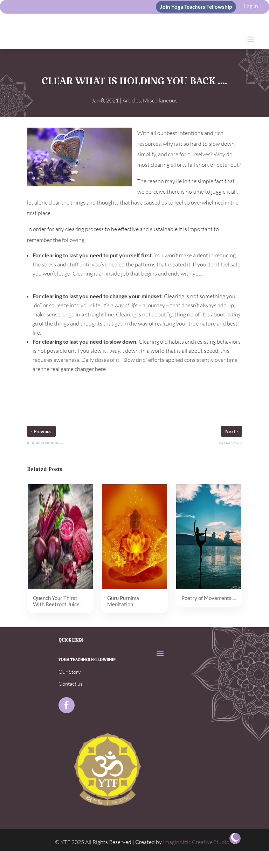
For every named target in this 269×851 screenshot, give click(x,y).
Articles (132, 100)
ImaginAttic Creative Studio (196, 841)
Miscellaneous (160, 100)
